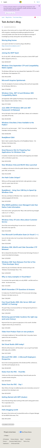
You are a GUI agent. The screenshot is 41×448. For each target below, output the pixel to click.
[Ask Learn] (35, 17)
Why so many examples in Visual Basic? (16, 277)
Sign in (38, 2)
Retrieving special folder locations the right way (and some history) (19, 318)
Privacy (4, 441)
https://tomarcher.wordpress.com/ (11, 46)
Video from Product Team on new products (18, 331)
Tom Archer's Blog (17, 17)
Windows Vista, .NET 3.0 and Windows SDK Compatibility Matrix (18, 94)
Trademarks (5, 443)
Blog (21, 439)
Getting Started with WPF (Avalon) (14, 397)
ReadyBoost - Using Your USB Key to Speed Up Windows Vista (19, 191)
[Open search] (34, 2)
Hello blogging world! (10, 410)
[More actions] (38, 17)
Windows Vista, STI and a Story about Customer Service (19, 221)
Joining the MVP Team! (10, 53)
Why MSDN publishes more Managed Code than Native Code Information (20, 206)
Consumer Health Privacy (15, 441)
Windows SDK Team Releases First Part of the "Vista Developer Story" (18, 263)
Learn (3, 17)
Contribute (27, 439)
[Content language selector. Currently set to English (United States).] (10, 432)
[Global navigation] (1, 2)
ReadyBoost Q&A (8, 137)
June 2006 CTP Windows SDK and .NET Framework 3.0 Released (16, 109)
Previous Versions (15, 439)
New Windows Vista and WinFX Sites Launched (19, 165)
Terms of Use (26, 441)
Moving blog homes (9, 40)
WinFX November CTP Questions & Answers (18, 289)
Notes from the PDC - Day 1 (12, 384)
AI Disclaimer (6, 439)
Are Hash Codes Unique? (11, 177)
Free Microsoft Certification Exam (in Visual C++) (20, 234)
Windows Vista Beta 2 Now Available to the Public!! (18, 123)
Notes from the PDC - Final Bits (13, 372)
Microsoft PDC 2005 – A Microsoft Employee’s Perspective (19, 358)
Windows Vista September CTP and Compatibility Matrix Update (20, 66)
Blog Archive (9, 17)
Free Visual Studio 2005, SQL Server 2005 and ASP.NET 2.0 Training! (18, 303)
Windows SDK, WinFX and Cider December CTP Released (19, 248)
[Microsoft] (21, 2)
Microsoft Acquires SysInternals (13, 80)
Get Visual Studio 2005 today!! (13, 344)
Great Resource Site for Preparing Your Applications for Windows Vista (16, 151)
